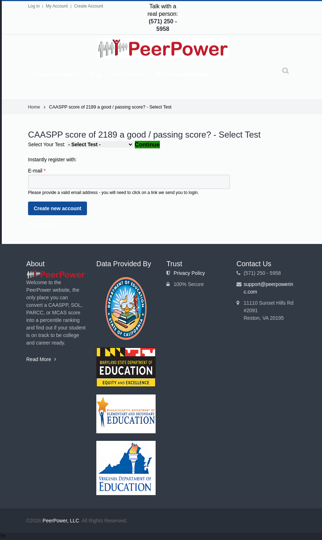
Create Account (88, 6)
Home (34, 107)
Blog (95, 74)
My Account (57, 6)
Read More (41, 359)
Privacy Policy (189, 273)
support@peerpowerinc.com (268, 288)
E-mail (37, 171)
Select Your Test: (47, 144)
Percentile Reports (56, 74)
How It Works (128, 74)
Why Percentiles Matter (183, 74)
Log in (34, 6)
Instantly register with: (52, 159)
